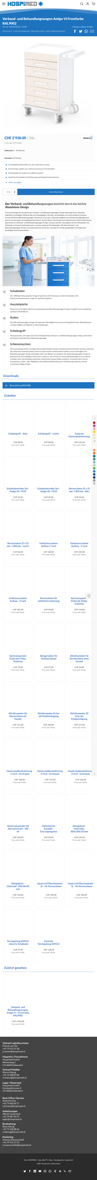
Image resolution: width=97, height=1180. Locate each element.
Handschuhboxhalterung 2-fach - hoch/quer (50, 772)
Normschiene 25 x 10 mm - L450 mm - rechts (18, 544)
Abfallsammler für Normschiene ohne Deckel (79, 658)
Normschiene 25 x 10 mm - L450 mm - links (79, 490)
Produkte (7, 31)
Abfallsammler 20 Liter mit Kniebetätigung (79, 716)
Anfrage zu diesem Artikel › (82, 27)
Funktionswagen (21, 31)
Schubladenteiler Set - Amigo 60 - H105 (18, 490)
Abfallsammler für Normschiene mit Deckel (18, 716)
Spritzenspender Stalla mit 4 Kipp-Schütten (79, 601)
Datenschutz (55, 1164)
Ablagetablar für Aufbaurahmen (48, 657)
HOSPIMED (32, 1160)
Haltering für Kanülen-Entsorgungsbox (48, 829)
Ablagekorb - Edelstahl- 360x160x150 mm (79, 829)
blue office (42, 1160)
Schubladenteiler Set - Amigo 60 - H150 (48, 490)
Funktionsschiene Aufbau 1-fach (49, 544)
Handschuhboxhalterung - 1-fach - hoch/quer (19, 772)
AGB (38, 1164)
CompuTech (69, 1160)
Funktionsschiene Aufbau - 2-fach (79, 544)
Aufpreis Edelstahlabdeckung (79, 435)
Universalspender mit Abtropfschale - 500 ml (18, 829)
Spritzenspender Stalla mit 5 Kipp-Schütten (18, 658)
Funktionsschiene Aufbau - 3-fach (18, 599)
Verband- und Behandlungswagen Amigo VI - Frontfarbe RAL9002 (18, 1011)
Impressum (46, 1164)
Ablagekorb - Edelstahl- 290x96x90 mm (18, 886)
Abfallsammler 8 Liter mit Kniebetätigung (49, 715)
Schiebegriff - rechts (48, 433)
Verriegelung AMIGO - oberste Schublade (18, 942)
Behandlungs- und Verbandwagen (48, 31)
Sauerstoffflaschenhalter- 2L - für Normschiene (51, 885)
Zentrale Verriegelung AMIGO (49, 942)
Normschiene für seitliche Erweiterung (48, 599)
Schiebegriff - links (18, 433)
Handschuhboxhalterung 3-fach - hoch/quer (80, 772)
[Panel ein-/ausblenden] (89, 596)
